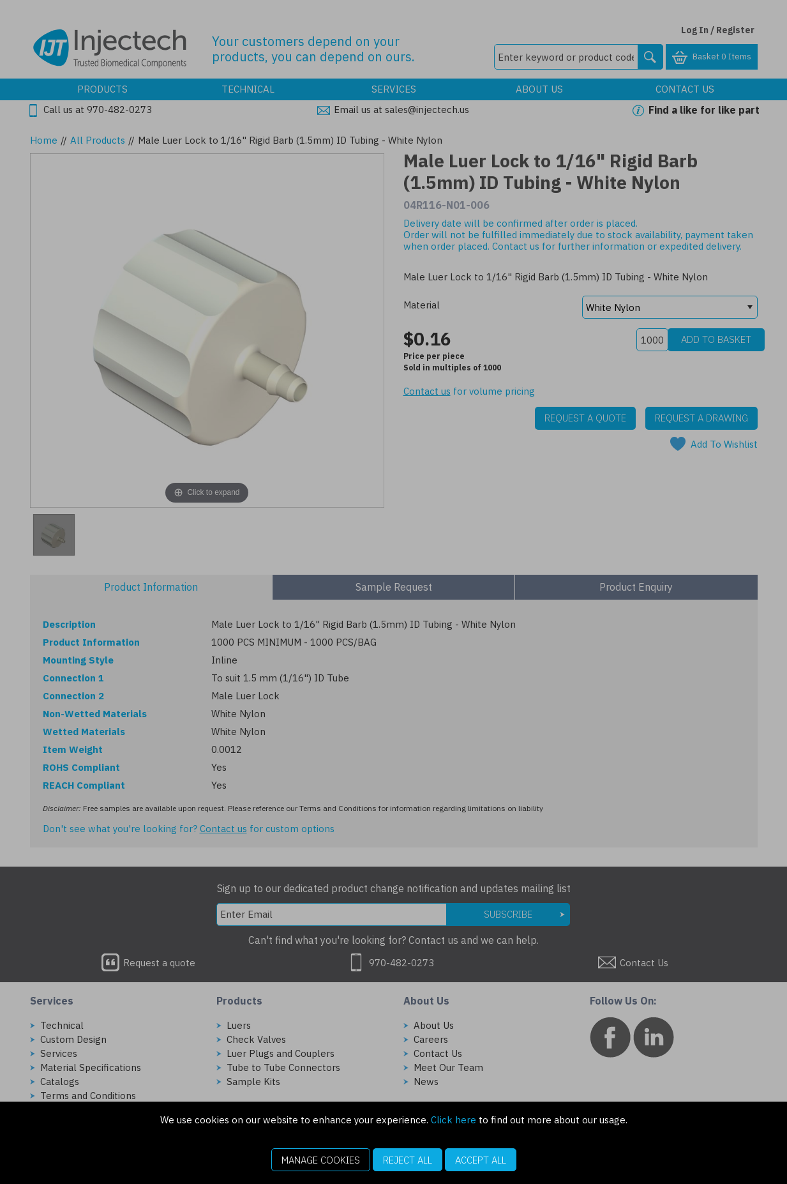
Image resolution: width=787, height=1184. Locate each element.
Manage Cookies (320, 1160)
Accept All (480, 1160)
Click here (453, 1120)
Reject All (407, 1160)
